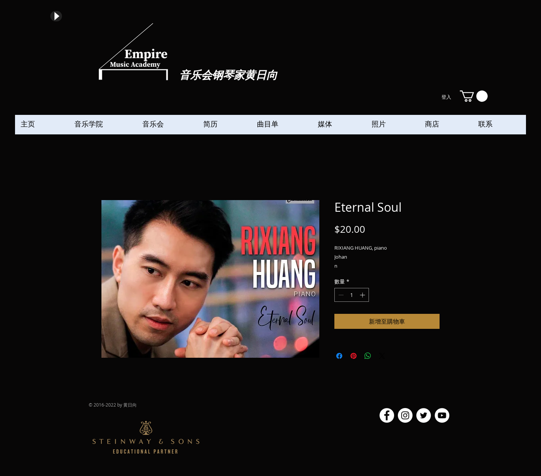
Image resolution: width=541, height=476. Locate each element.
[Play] (56, 16)
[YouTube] (442, 415)
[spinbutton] (351, 294)
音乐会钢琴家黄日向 (228, 75)
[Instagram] (405, 415)
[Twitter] (423, 415)
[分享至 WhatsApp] (367, 355)
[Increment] (363, 294)
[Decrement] (340, 294)
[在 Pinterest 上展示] (353, 355)
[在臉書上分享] (339, 355)
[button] (474, 96)
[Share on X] (382, 355)
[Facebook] (386, 415)
